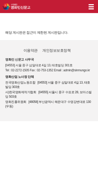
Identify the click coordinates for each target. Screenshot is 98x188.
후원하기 (79, 6)
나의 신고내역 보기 (69, 6)
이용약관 (31, 50)
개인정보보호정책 (56, 50)
